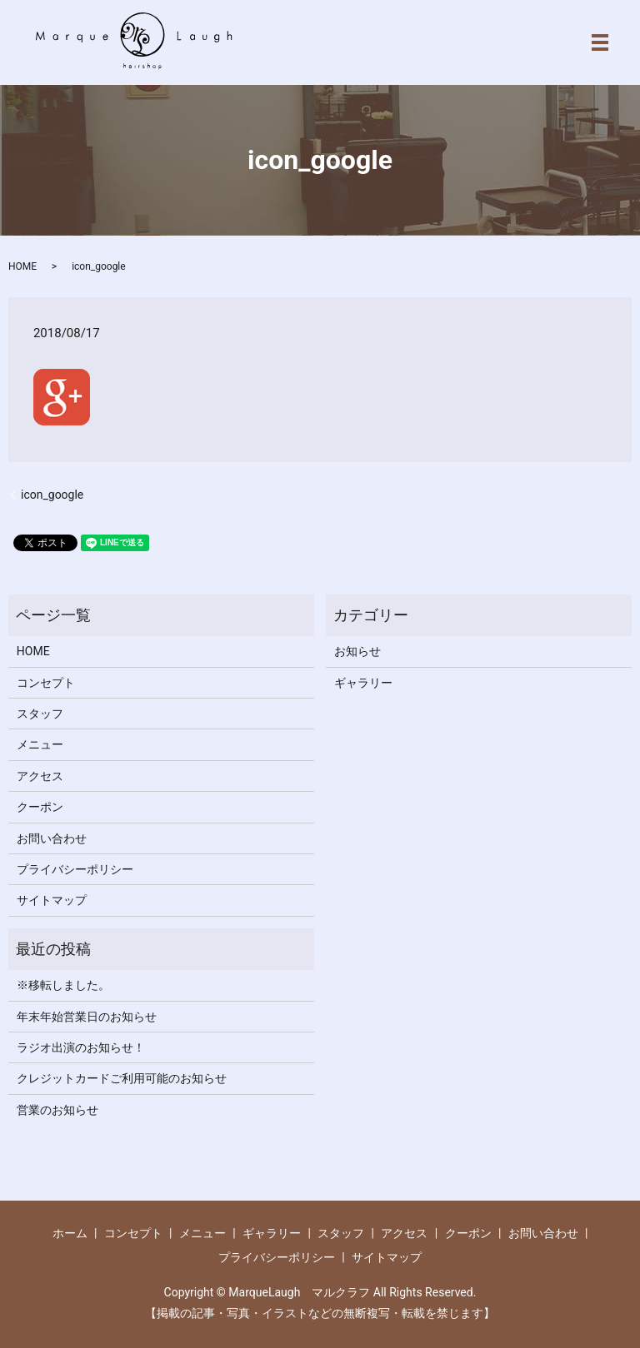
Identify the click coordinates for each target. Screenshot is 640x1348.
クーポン (40, 806)
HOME (22, 266)
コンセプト (46, 682)
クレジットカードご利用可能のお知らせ (122, 1078)
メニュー (40, 744)
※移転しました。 (63, 985)
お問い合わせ (52, 838)
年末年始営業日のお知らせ (87, 1016)
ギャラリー (363, 682)
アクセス (40, 776)
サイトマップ (52, 900)
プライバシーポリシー (75, 869)
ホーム (70, 1233)
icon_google (52, 494)
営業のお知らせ (57, 1110)
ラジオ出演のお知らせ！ (81, 1047)
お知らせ (357, 651)
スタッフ (40, 713)
